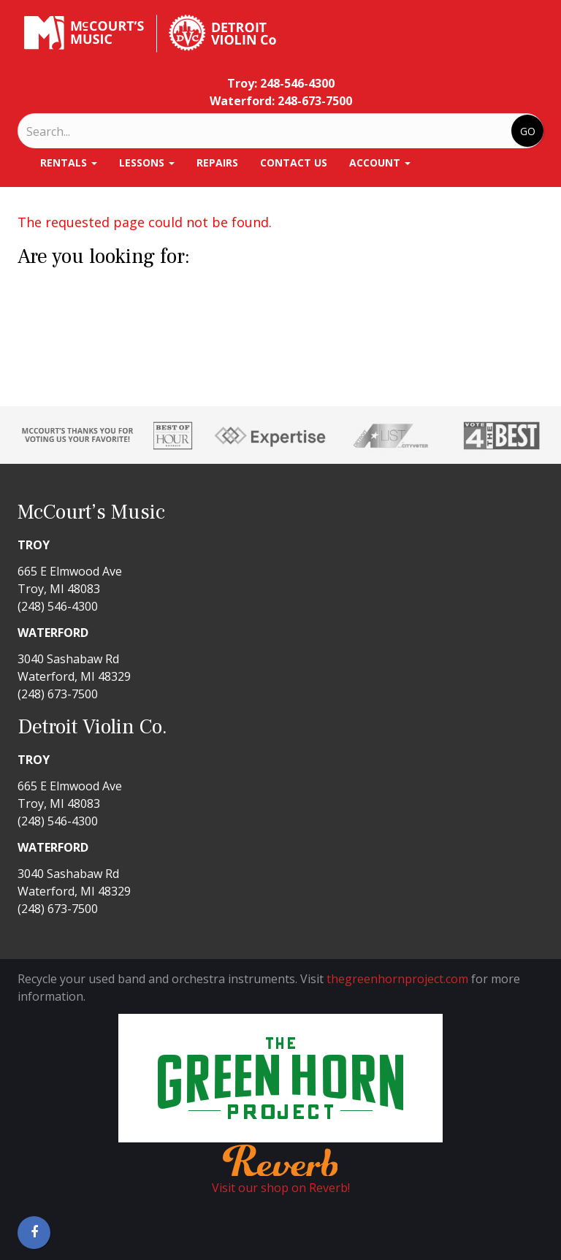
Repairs (217, 162)
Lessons (147, 162)
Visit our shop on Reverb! (281, 1188)
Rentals (68, 162)
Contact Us (293, 162)
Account (380, 162)
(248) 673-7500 (58, 694)
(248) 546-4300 (58, 606)
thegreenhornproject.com (397, 979)
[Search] (87, 131)
